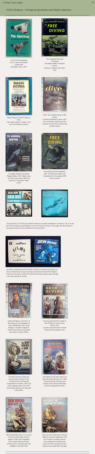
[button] (93, 2)
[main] (48, 9)
